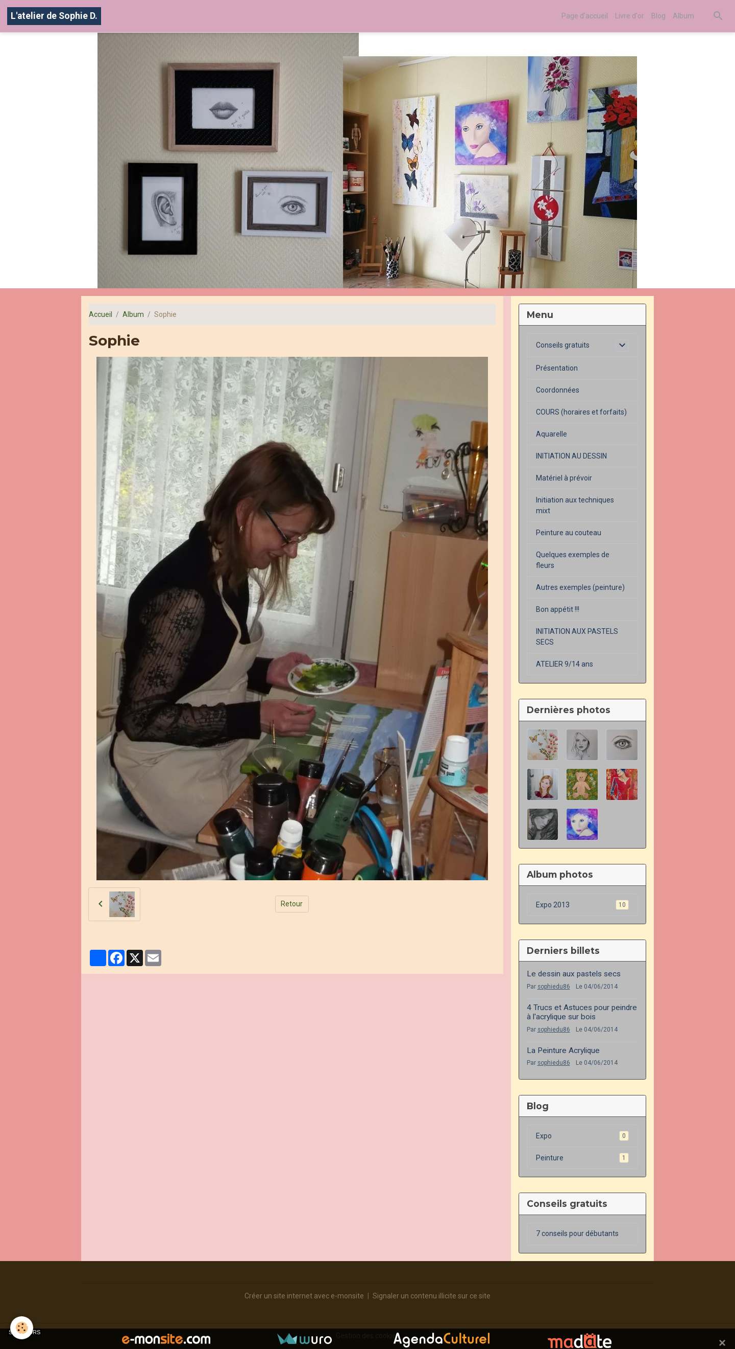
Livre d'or (629, 16)
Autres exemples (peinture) (580, 587)
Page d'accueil (584, 16)
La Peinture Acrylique (563, 1050)
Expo (582, 1136)
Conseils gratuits (563, 345)
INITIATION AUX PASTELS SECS (577, 636)
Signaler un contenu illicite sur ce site (432, 1296)
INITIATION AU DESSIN (571, 456)
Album (683, 16)
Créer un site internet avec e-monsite (304, 1296)
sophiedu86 (553, 986)
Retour (292, 904)
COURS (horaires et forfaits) (581, 412)
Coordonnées (557, 390)
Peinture (582, 1158)
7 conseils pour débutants (577, 1233)
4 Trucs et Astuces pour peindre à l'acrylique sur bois (582, 1012)
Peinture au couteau (568, 533)
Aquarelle (551, 434)
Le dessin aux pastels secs (574, 973)
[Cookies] (21, 1327)
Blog (658, 16)
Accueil (100, 314)
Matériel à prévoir (564, 478)
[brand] (54, 16)
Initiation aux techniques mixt (575, 505)
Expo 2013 (582, 905)
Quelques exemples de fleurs (572, 560)
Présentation (557, 368)
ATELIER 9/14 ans (564, 664)
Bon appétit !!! (557, 609)
